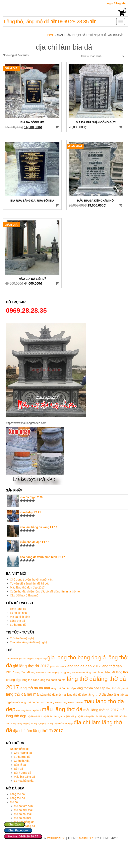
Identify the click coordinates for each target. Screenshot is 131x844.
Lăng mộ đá (17, 794)
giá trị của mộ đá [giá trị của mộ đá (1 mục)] (58, 666)
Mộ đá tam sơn (23, 806)
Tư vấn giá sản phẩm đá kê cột (29, 583)
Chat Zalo (14, 824)
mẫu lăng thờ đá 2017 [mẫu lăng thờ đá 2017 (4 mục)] (101, 710)
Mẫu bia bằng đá (24, 776)
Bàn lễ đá (20, 764)
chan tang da (18, 608)
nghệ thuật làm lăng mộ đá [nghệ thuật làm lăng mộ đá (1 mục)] (70, 716)
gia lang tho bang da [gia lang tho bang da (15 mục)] (72, 657)
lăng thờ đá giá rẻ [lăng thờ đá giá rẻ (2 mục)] (117, 688)
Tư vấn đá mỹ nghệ (22, 638)
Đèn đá (18, 768)
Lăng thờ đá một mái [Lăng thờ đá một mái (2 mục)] (53, 694)
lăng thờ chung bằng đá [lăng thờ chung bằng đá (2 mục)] (100, 672)
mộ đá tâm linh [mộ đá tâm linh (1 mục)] (50, 716)
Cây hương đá (23, 752)
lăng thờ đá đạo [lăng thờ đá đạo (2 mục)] (77, 694)
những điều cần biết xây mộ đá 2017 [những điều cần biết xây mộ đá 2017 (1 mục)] (101, 716)
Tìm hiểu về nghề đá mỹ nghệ (28, 642)
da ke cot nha (18, 612)
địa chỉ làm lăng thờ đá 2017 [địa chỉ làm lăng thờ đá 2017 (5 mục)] (38, 730)
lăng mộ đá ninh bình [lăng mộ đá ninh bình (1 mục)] (41, 672)
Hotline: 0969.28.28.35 (23, 836)
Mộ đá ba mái (22, 818)
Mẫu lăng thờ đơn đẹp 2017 (27, 587)
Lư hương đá (18, 624)
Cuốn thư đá (22, 760)
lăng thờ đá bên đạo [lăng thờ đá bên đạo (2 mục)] (63, 688)
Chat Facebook (18, 830)
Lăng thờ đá (17, 620)
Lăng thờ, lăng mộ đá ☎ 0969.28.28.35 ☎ (50, 21)
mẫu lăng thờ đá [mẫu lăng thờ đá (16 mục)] (62, 709)
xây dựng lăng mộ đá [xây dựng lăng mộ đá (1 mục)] (23, 723)
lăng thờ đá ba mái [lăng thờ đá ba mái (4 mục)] (35, 688)
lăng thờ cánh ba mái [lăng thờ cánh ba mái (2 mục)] (53, 679)
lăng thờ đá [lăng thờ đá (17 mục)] (81, 679)
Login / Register (116, 3)
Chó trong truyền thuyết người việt (31, 579)
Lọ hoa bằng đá (23, 780)
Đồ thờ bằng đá (19, 748)
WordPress (56, 838)
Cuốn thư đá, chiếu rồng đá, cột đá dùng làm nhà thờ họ (45, 591)
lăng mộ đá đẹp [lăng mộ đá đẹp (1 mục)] (59, 672)
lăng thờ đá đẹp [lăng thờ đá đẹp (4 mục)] (100, 694)
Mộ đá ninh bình (20, 616)
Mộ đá (14, 802)
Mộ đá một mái (23, 810)
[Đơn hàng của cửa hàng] (102, 56)
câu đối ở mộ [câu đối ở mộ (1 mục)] (12, 658)
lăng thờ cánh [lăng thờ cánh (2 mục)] (30, 679)
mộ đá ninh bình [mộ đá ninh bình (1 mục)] (34, 716)
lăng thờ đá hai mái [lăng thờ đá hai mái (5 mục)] (22, 694)
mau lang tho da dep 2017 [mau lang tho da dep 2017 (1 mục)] (28, 710)
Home (50, 35)
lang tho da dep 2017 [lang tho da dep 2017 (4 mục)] (84, 666)
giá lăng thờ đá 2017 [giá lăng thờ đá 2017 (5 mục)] (31, 666)
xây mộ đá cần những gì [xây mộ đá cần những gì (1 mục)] (61, 723)
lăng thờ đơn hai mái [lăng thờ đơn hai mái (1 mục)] (73, 702)
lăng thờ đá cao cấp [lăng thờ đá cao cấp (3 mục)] (91, 688)
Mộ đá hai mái (23, 814)
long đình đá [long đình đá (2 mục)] (23, 672)
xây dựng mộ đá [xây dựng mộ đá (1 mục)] (41, 723)
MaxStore (87, 838)
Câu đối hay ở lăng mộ (24, 595)
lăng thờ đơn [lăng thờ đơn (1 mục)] (56, 702)
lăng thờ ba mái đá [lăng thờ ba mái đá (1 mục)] (76, 672)
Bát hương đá (22, 772)
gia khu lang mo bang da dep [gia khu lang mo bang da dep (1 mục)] (32, 658)
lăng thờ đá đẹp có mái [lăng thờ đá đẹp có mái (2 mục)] (35, 702)
